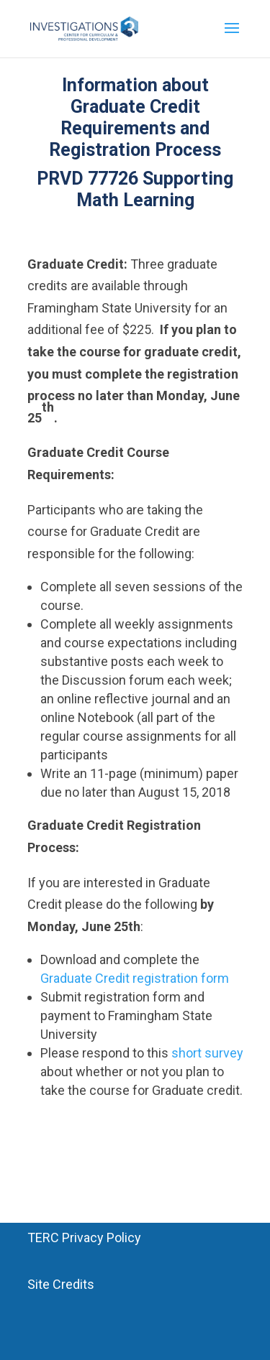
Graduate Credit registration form (134, 978)
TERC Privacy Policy (84, 1237)
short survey (207, 1052)
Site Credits (60, 1284)
